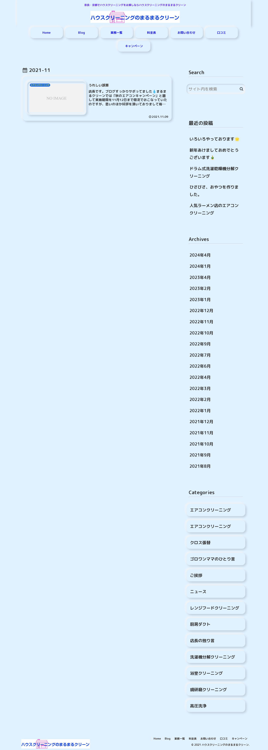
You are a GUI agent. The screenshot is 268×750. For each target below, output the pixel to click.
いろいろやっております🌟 (214, 139)
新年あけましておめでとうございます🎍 (214, 153)
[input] (215, 89)
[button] (241, 89)
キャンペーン (239, 738)
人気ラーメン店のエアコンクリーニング (214, 209)
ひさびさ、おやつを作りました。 (214, 190)
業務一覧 (179, 738)
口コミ (224, 738)
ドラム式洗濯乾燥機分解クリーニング (214, 172)
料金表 (193, 738)
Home (157, 738)
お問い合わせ (208, 738)
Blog (167, 738)
